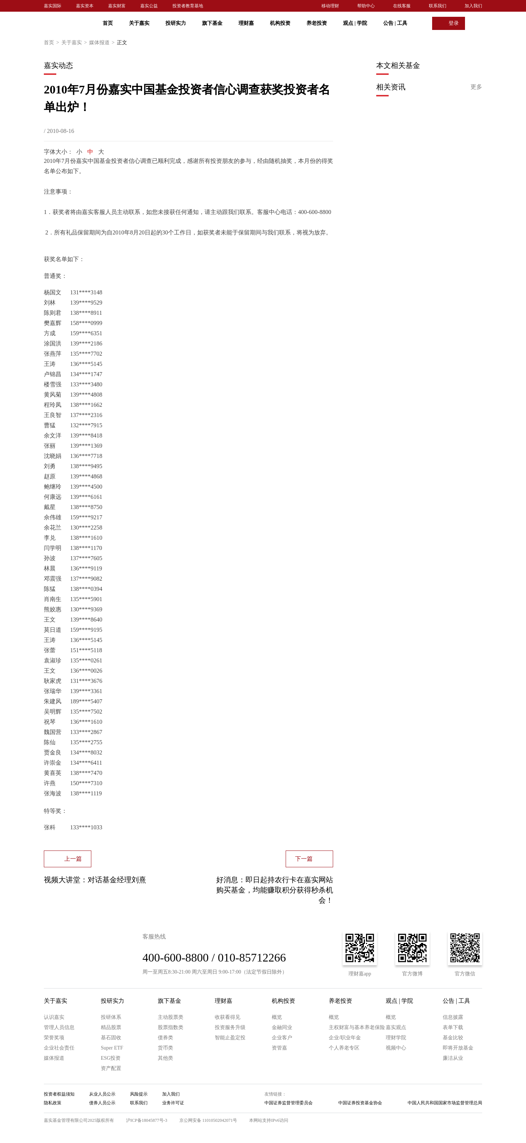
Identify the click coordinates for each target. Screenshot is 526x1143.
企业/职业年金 (345, 1037)
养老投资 (316, 23)
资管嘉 (279, 1048)
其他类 (165, 1058)
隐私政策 (52, 1102)
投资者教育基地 (187, 5)
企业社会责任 (59, 1048)
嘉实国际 (52, 5)
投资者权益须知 (59, 1094)
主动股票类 (170, 1017)
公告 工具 (395, 23)
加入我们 (473, 5)
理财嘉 (246, 23)
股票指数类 (170, 1027)
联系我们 (437, 5)
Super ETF (112, 1048)
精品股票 (111, 1027)
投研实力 (175, 23)
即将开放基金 (458, 1048)
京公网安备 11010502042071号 (208, 1120)
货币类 (165, 1048)
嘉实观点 (396, 1027)
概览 (277, 1017)
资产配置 (111, 1068)
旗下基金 (212, 23)
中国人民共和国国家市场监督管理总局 (445, 1102)
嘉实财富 (117, 5)
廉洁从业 (453, 1058)
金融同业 (282, 1027)
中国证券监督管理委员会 (288, 1102)
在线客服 (402, 5)
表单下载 (453, 1027)
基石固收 (111, 1037)
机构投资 (280, 23)
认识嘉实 (54, 1017)
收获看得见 (227, 1017)
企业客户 (282, 1037)
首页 (108, 23)
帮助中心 (366, 5)
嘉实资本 (85, 5)
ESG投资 (111, 1058)
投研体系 (111, 1017)
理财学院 (396, 1037)
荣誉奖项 (54, 1037)
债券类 (165, 1037)
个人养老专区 (344, 1048)
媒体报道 (103, 42)
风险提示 (139, 1094)
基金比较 (453, 1037)
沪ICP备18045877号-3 (146, 1120)
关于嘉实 (139, 23)
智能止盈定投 (230, 1037)
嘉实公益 (149, 5)
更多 (476, 87)
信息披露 (453, 1017)
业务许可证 (173, 1102)
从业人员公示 (102, 1094)
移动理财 (330, 5)
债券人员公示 (102, 1102)
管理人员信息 (59, 1027)
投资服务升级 (230, 1027)
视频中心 (396, 1048)
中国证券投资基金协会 (360, 1102)
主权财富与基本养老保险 (357, 1027)
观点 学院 (355, 23)
